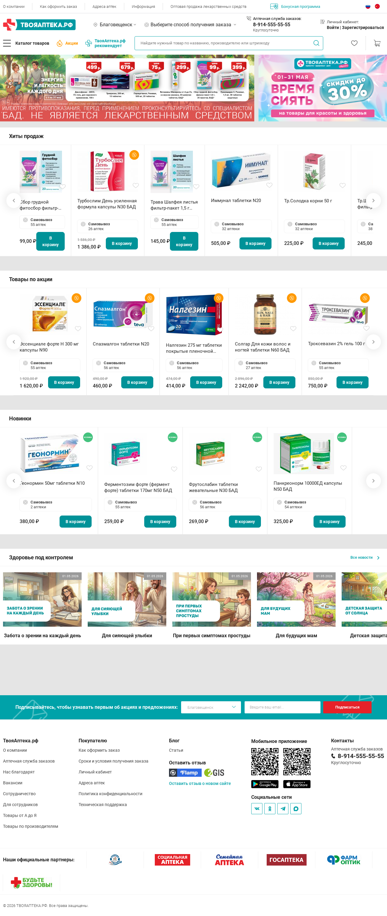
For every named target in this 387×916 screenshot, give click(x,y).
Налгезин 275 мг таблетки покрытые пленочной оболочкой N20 (194, 348)
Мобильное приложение (279, 741)
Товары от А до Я (20, 815)
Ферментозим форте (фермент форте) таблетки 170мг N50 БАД (138, 487)
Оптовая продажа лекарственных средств (208, 6)
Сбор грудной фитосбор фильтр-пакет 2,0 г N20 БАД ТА (40, 205)
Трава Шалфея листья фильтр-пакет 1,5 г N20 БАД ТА (174, 205)
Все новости (364, 557)
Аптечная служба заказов (29, 761)
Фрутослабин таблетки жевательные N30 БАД (213, 487)
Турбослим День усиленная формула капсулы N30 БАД (107, 204)
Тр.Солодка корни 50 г (308, 201)
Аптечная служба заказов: (277, 18)
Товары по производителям (30, 826)
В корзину (50, 241)
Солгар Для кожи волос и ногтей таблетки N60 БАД (263, 347)
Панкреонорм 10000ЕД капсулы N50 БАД (308, 486)
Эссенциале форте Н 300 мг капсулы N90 (49, 347)
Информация (143, 6)
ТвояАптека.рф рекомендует (105, 43)
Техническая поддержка (103, 804)
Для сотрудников (20, 804)
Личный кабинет (95, 772)
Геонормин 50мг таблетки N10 (52, 483)
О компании (13, 6)
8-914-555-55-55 (271, 24)
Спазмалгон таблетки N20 (121, 344)
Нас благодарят (19, 772)
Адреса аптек (104, 6)
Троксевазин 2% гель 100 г (336, 343)
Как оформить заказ (58, 6)
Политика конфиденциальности (110, 793)
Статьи (176, 750)
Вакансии (12, 782)
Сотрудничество (19, 793)
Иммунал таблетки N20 (236, 200)
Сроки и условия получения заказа (113, 761)
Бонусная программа (295, 6)
